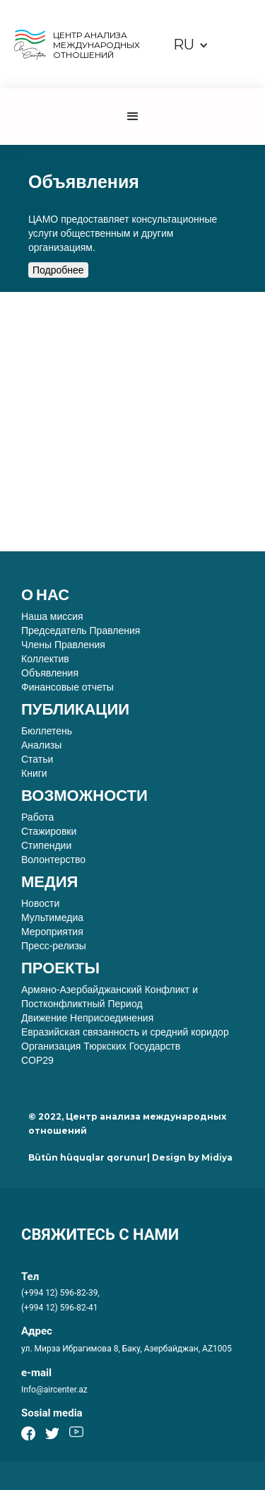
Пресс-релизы (53, 945)
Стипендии (46, 845)
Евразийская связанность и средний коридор (125, 1032)
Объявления (49, 673)
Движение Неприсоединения (87, 1017)
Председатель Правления (80, 630)
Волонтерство (53, 859)
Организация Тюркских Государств (100, 1046)
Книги (34, 773)
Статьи (37, 759)
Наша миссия (52, 616)
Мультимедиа (52, 917)
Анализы (41, 745)
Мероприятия (52, 931)
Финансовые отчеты (67, 687)
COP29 (37, 1060)
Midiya (216, 1157)
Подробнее (58, 270)
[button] (190, 45)
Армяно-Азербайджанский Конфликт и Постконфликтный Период (109, 996)
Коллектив (45, 658)
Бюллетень (46, 731)
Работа (40, 817)
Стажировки (48, 831)
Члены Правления (63, 644)
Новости (40, 903)
